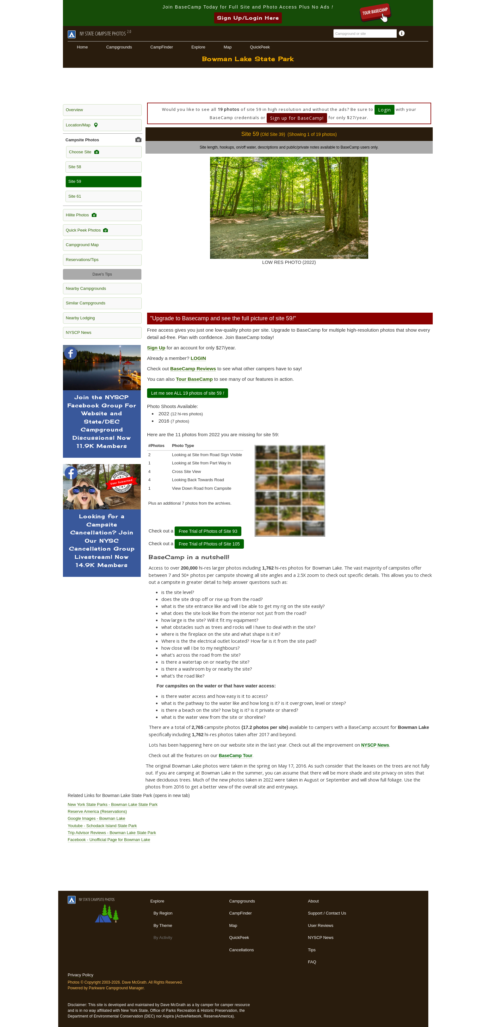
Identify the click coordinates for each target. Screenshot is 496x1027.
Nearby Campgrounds (86, 288)
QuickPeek (260, 47)
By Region (162, 913)
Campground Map (82, 244)
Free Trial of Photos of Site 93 (208, 531)
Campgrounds (119, 47)
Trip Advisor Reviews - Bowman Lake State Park (112, 832)
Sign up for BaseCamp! (297, 118)
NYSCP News (78, 332)
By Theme (162, 925)
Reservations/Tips (82, 259)
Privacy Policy (80, 975)
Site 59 (74, 181)
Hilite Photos (81, 215)
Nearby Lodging (80, 318)
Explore (198, 47)
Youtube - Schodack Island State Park (102, 825)
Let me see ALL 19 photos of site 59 (187, 393)
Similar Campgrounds (85, 303)
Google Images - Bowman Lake (96, 818)
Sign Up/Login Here (248, 18)
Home (82, 47)
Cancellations (241, 949)
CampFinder (161, 47)
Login (384, 110)
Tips (312, 949)
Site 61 (74, 196)
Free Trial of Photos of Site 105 (209, 543)
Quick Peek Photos (87, 230)
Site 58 (74, 166)
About (313, 901)
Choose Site (84, 152)
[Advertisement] (248, 85)
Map (228, 47)
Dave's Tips (102, 274)
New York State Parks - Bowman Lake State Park (113, 804)
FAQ (312, 962)
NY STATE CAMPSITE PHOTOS (91, 899)
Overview (74, 109)
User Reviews (320, 925)
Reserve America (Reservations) (97, 811)
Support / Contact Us (327, 913)
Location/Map (82, 125)
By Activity (162, 937)
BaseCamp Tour (235, 755)
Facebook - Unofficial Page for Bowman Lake (109, 839)
